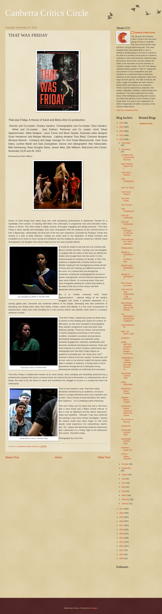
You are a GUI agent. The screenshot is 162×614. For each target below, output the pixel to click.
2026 (121, 123)
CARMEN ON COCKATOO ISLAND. (127, 157)
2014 (121, 538)
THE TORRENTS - (127, 181)
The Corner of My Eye (127, 420)
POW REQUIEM (126, 383)
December (126, 143)
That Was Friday (125, 199)
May (124, 487)
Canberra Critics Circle (46, 13)
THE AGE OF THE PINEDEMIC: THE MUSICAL (127, 294)
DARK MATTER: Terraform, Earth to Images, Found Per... (127, 348)
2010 (121, 554)
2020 (121, 513)
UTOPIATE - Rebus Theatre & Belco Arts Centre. (126, 411)
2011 (121, 550)
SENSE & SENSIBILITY (127, 276)
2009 (121, 558)
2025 (121, 127)
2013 (121, 542)
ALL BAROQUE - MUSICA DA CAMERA (127, 317)
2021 (121, 509)
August (125, 474)
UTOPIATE (126, 426)
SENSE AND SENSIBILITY (127, 267)
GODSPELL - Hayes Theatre (127, 391)
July (123, 479)
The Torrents (126, 205)
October (125, 464)
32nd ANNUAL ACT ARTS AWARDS (127, 241)
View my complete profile (127, 110)
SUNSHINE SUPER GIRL (126, 375)
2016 (121, 529)
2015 (121, 533)
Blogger (94, 608)
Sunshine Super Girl (126, 448)
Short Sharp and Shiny (126, 284)
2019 (121, 517)
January (125, 503)
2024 (121, 131)
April (124, 491)
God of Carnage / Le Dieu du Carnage (127, 231)
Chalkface (125, 338)
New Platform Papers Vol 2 (127, 166)
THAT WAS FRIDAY (126, 173)
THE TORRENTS (127, 210)
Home (58, 457)
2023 (121, 135)
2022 (121, 139)
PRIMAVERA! (127, 248)
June (124, 483)
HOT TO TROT (127, 188)
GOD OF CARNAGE (127, 216)
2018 (121, 521)
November (126, 149)
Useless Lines (146, 123)
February (126, 499)
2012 (121, 546)
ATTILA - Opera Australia (126, 456)
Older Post (104, 457)
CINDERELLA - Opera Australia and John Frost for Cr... (127, 363)
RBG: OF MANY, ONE (127, 332)
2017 (121, 525)
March (124, 495)
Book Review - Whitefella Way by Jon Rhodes (127, 306)
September (126, 468)
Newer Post (12, 457)
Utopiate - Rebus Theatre (125, 399)
